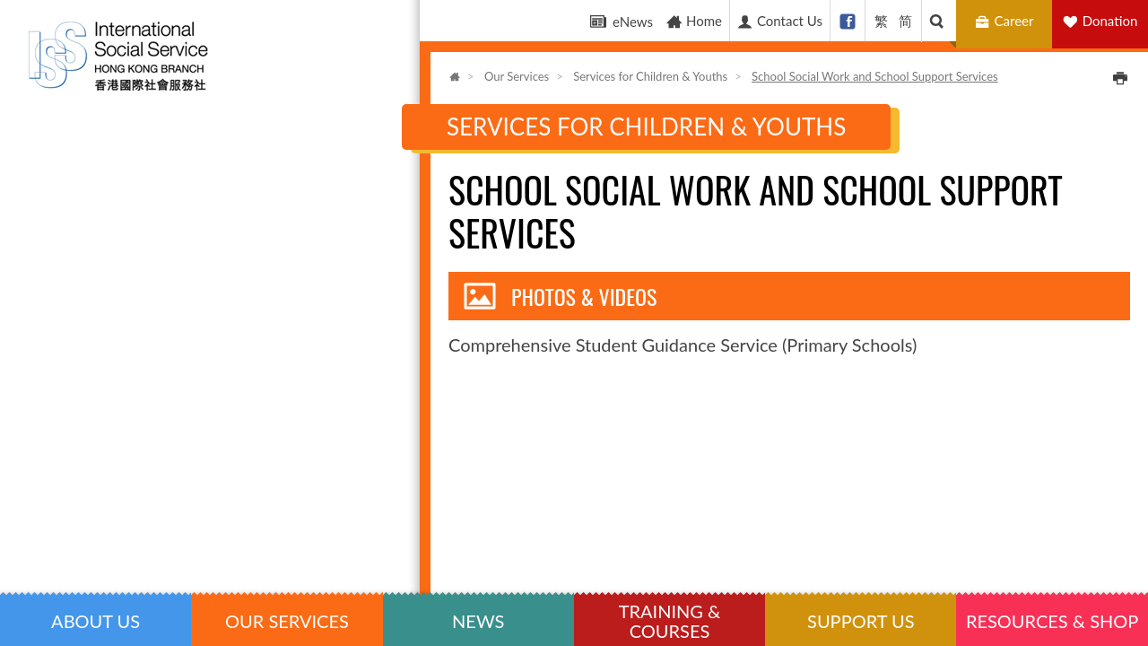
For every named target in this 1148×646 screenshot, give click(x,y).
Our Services (516, 76)
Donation (1110, 21)
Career (1006, 21)
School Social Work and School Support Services (875, 76)
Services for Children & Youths (650, 76)
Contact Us (779, 21)
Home (693, 21)
